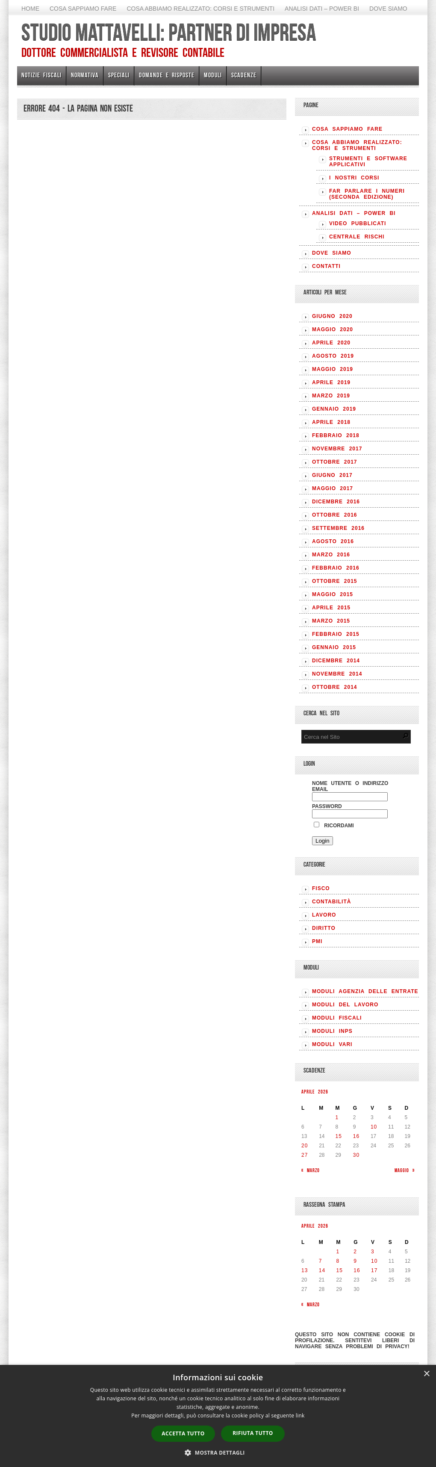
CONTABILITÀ (331, 902)
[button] (218, 1452)
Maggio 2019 (332, 369)
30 (356, 1155)
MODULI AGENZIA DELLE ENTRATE (365, 991)
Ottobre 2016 (334, 515)
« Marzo (310, 1170)
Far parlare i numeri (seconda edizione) (367, 194)
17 (374, 1270)
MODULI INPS (332, 1031)
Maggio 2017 (332, 488)
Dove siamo (388, 8)
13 (304, 1270)
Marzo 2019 (331, 396)
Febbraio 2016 (335, 568)
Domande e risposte (166, 75)
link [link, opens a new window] (300, 1415)
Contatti (326, 266)
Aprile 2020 (331, 343)
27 (304, 1155)
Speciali (119, 75)
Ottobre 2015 (334, 581)
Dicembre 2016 (336, 502)
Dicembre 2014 (336, 661)
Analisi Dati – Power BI (322, 8)
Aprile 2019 (331, 382)
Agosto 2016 (333, 541)
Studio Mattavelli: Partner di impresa (168, 32)
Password (327, 806)
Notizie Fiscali (41, 75)
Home (30, 8)
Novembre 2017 (337, 449)
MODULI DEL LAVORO (345, 1005)
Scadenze (243, 75)
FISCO (321, 888)
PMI (317, 941)
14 (322, 1270)
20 (304, 1146)
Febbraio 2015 (335, 634)
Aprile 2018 (331, 422)
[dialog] (218, 1416)
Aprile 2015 (331, 608)
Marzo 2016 (331, 555)
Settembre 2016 (338, 528)
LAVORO (324, 915)
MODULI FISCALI (337, 1018)
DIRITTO (324, 928)
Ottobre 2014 (334, 687)
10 (374, 1127)
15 (339, 1136)
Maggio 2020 (332, 329)
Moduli (213, 75)
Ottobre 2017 (334, 462)
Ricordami (334, 826)
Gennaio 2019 (334, 409)
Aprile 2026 (314, 1091)
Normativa (85, 75)
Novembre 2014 (337, 674)
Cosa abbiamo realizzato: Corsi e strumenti (200, 8)
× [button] (426, 1374)
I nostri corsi (354, 178)
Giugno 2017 (332, 475)
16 (356, 1136)
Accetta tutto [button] (183, 1433)
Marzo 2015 (331, 621)
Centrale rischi (356, 237)
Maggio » (405, 1170)
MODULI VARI (332, 1044)
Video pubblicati (357, 223)
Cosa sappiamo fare (83, 8)
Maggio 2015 (332, 594)
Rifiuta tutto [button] (253, 1433)
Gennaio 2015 (334, 647)
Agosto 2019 (333, 356)
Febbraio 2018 (335, 435)
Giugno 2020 (332, 316)
